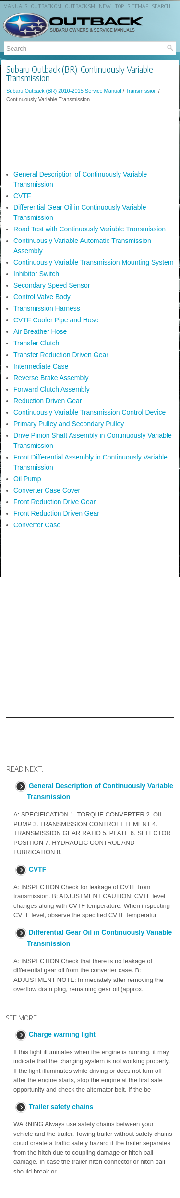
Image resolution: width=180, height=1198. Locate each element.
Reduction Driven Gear (47, 401)
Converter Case (36, 525)
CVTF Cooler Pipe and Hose (55, 320)
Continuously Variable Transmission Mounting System (93, 262)
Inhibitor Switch (36, 274)
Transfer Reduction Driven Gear (60, 354)
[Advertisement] (90, 136)
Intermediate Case (40, 366)
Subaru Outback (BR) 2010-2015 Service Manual (63, 91)
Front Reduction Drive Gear (54, 502)
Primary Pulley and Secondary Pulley (68, 424)
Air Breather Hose (40, 331)
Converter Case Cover (46, 490)
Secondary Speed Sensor (51, 285)
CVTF (22, 196)
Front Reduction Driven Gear (56, 513)
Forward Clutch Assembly (51, 389)
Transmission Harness (46, 308)
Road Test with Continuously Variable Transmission (89, 229)
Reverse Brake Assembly (50, 378)
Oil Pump (27, 479)
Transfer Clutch (36, 343)
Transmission (141, 91)
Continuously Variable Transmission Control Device (89, 412)
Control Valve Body (42, 297)
